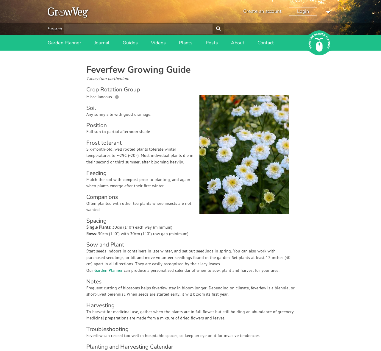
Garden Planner (64, 43)
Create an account (262, 11)
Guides (130, 43)
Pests (212, 43)
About (237, 43)
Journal (102, 43)
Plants (186, 43)
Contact (265, 43)
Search (55, 29)
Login (303, 11)
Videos (158, 43)
